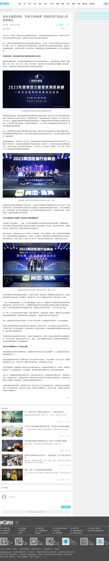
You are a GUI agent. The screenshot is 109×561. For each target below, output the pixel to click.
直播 (57, 4)
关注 (35, 4)
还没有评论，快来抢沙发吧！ (36, 512)
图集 (73, 4)
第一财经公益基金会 (76, 533)
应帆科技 (38, 533)
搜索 (92, 4)
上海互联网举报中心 (48, 549)
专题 (78, 4)
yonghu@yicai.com (31, 554)
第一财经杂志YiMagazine (60, 528)
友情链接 (57, 549)
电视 (62, 4)
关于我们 (14, 549)
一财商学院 (21, 530)
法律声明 (8, 549)
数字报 (85, 4)
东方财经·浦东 (5, 533)
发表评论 (65, 507)
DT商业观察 (56, 530)
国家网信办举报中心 (36, 549)
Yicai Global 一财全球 (94, 528)
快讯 (45, 4)
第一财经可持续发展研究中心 (96, 530)
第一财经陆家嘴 (57, 533)
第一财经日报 (39, 528)
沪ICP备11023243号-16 (6, 552)
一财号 (51, 4)
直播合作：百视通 (34, 556)
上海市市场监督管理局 (24, 549)
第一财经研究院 (5, 530)
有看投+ (20, 533)
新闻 (29, 4)
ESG (68, 4)
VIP (25, 4)
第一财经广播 (74, 528)
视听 (40, 4)
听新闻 (61, 25)
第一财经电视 (22, 528)
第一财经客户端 (5, 528)
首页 (19, 4)
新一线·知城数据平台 (42, 530)
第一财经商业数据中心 (77, 530)
